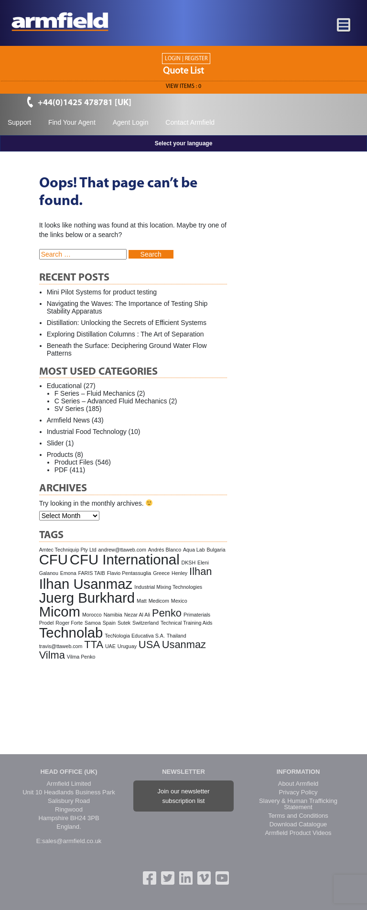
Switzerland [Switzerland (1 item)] (145, 623)
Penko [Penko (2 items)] (167, 613)
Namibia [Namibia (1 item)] (113, 615)
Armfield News (68, 420)
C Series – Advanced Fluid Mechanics (110, 401)
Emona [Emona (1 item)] (68, 573)
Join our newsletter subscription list (183, 796)
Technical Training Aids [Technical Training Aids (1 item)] (186, 623)
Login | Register (186, 59)
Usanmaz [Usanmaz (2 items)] (184, 644)
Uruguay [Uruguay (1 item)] (127, 646)
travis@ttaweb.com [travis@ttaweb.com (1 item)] (61, 646)
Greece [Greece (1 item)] (161, 573)
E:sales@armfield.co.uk (69, 841)
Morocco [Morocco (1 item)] (92, 615)
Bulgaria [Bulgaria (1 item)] (216, 549)
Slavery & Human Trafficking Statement (298, 804)
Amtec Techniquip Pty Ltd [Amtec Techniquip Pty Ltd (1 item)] (68, 549)
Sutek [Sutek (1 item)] (124, 623)
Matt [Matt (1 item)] (142, 601)
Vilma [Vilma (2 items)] (52, 655)
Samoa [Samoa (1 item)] (93, 623)
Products (60, 454)
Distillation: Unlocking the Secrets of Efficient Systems (126, 322)
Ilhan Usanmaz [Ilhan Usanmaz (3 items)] (86, 584)
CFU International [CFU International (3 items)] (125, 559)
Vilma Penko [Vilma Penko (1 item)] (81, 657)
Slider (55, 443)
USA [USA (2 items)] (149, 644)
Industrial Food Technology (87, 431)
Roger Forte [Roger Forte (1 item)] (69, 623)
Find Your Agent (72, 122)
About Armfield (298, 783)
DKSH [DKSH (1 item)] (189, 562)
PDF (61, 470)
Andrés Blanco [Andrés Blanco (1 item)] (164, 549)
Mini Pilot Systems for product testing (102, 292)
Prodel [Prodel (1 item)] (46, 623)
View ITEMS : (183, 86)
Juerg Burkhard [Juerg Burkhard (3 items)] (87, 598)
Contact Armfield (190, 122)
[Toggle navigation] (344, 25)
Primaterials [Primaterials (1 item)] (197, 615)
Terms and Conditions (298, 815)
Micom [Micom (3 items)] (59, 611)
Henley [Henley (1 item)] (179, 573)
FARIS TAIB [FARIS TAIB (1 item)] (91, 573)
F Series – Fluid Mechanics (94, 393)
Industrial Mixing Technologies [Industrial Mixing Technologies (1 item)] (168, 587)
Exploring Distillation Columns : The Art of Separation (125, 334)
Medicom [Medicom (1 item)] (159, 601)
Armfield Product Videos (298, 832)
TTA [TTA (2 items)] (93, 644)
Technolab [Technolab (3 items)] (71, 632)
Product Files (74, 462)
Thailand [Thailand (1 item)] (176, 636)
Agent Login (131, 122)
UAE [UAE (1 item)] (110, 646)
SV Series (69, 408)
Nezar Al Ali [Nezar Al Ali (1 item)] (137, 615)
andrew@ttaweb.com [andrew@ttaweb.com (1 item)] (122, 549)
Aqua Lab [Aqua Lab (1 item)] (194, 549)
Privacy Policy (298, 792)
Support (19, 122)
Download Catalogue (298, 824)
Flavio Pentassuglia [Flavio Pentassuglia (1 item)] (129, 573)
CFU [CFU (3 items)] (53, 559)
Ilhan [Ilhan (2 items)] (200, 571)
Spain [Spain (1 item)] (109, 623)
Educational (64, 386)
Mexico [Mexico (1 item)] (179, 601)
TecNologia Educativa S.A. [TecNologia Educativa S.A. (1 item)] (135, 636)
